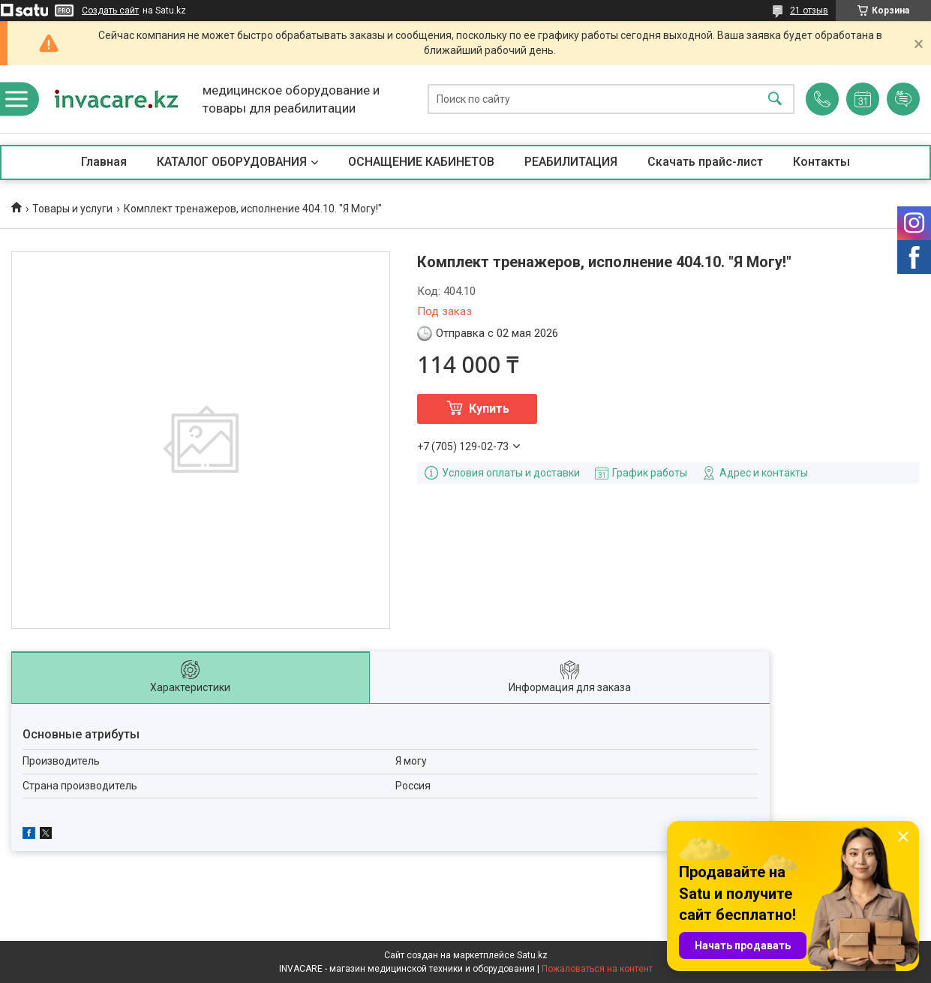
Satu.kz (532, 955)
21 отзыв (809, 10)
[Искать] (775, 99)
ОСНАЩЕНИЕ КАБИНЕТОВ (421, 162)
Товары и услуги (72, 209)
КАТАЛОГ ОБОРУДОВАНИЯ (232, 162)
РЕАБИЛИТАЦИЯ (570, 162)
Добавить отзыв (903, 99)
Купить (489, 408)
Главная (104, 162)
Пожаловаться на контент (597, 968)
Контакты (821, 162)
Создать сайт (110, 10)
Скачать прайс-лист (705, 162)
